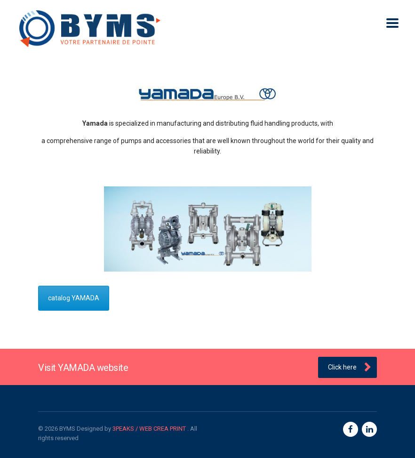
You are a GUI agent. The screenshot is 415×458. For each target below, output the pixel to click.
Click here (349, 367)
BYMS (67, 428)
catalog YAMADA (73, 298)
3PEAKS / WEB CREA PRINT (149, 428)
